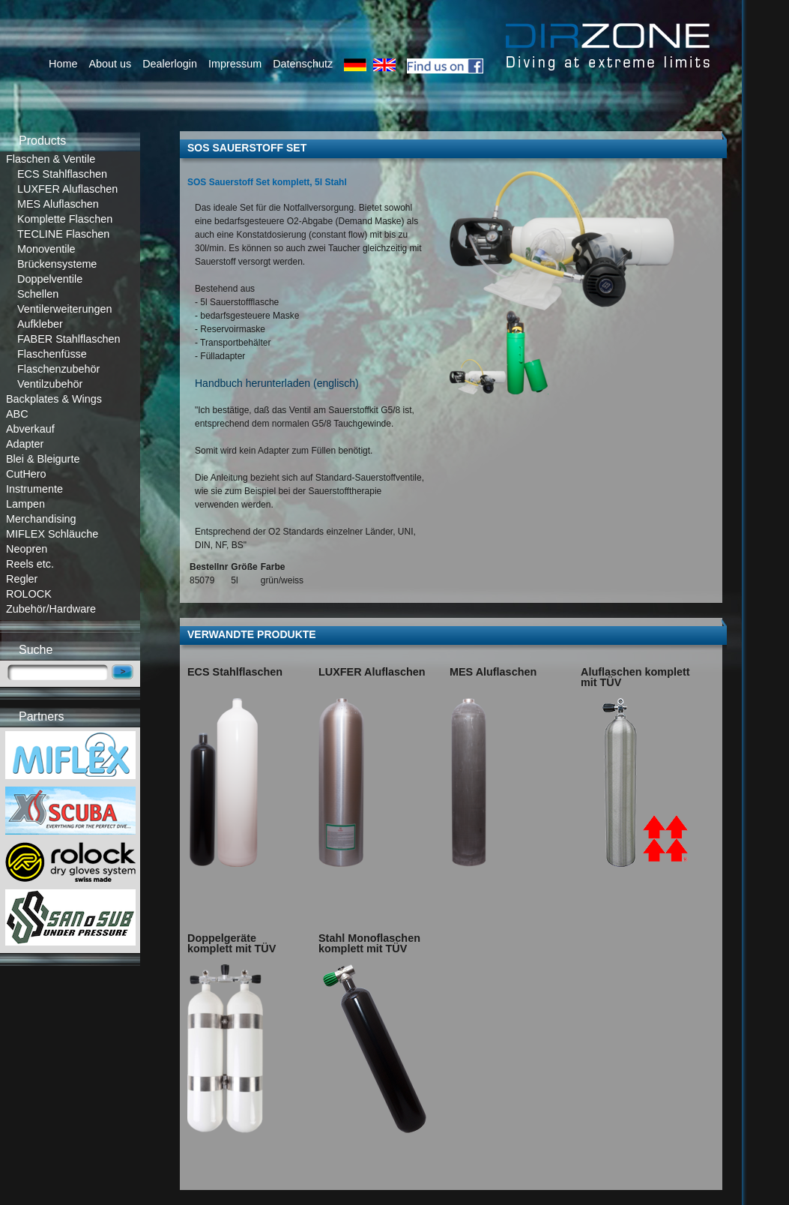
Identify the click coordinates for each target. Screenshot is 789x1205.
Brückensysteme (57, 264)
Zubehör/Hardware (51, 609)
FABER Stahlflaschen (69, 339)
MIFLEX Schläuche (52, 534)
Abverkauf (30, 429)
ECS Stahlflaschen (62, 174)
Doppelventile (49, 279)
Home (63, 64)
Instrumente (34, 489)
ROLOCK (29, 594)
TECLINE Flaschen (63, 234)
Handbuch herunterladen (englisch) (277, 383)
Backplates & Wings (54, 399)
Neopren (26, 549)
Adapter (24, 444)
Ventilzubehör (49, 384)
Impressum (235, 64)
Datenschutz (303, 64)
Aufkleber (40, 324)
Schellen (37, 294)
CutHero (26, 474)
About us (109, 64)
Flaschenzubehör (58, 369)
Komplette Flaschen (64, 219)
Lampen (25, 504)
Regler (21, 579)
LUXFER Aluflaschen (67, 189)
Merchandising (41, 519)
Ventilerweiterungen (64, 309)
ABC (17, 414)
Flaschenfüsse (52, 354)
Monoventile (46, 249)
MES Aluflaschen (58, 204)
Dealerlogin (169, 64)
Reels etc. (30, 564)
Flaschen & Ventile (50, 159)
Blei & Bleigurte (42, 459)
